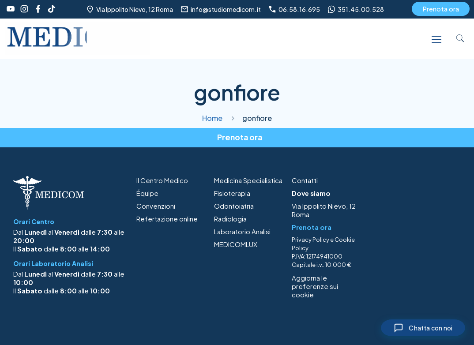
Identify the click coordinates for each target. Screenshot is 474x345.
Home (212, 118)
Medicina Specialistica (248, 180)
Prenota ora (440, 8)
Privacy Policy (310, 239)
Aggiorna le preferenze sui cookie (315, 286)
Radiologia (230, 218)
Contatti (305, 180)
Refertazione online (167, 218)
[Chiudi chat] (420, 327)
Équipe (147, 193)
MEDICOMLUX (235, 244)
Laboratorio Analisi (242, 231)
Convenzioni (155, 206)
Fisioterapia (232, 193)
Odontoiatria (234, 206)
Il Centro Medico (162, 180)
